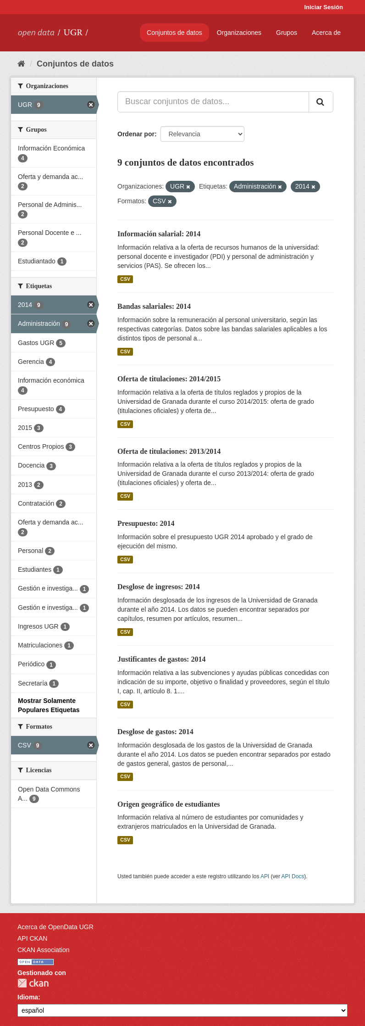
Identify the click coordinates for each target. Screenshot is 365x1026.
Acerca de (326, 32)
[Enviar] (321, 101)
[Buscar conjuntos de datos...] (213, 101)
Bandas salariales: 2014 (154, 306)
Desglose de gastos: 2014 (155, 732)
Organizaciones (239, 32)
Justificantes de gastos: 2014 (161, 659)
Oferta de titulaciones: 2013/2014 (169, 451)
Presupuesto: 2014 (146, 523)
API (264, 876)
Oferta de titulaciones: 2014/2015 (169, 379)
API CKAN (32, 938)
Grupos (286, 32)
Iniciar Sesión (323, 7)
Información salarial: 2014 (158, 234)
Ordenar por (136, 134)
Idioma (27, 997)
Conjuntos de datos (174, 32)
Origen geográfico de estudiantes (168, 804)
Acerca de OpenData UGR (55, 927)
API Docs (293, 876)
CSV (125, 279)
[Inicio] (21, 63)
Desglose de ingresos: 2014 (158, 587)
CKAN (33, 983)
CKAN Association (43, 950)
